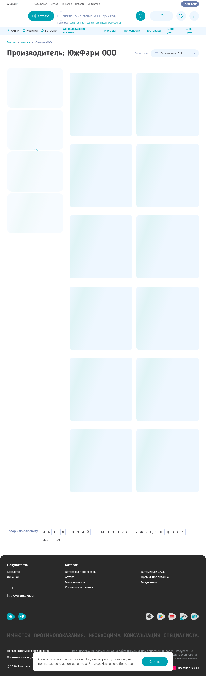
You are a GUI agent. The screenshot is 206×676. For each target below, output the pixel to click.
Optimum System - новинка (75, 30)
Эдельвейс (190, 4)
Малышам (110, 30)
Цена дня (170, 30)
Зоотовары (153, 30)
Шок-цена (189, 30)
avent (72, 22)
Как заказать (41, 4)
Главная (11, 42)
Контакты (13, 571)
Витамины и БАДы (153, 571)
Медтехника (149, 582)
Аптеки (55, 4)
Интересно (94, 4)
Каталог (25, 42)
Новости (80, 4)
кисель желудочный (111, 22)
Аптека (69, 577)
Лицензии (13, 577)
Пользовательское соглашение (28, 650)
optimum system (85, 22)
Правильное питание (155, 577)
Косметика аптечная (79, 587)
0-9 (57, 540)
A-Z (46, 540)
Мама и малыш (75, 582)
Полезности (132, 30)
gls (97, 22)
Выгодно (67, 4)
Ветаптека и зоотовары (80, 571)
